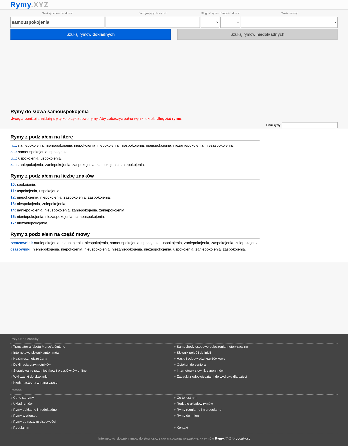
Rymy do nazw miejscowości (34, 421)
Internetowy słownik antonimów (36, 352)
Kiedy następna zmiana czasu (35, 382)
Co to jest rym (187, 397)
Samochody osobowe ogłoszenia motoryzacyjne (212, 346)
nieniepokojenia (59, 145)
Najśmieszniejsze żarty (30, 358)
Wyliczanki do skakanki (30, 376)
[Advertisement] (174, 73)
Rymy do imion (188, 415)
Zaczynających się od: (152, 13)
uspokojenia (28, 158)
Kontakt (182, 427)
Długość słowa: (230, 13)
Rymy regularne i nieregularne (199, 409)
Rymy (20, 5)
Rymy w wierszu (25, 415)
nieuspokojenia (158, 145)
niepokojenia (84, 145)
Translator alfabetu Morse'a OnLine (39, 346)
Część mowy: (289, 13)
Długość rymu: (210, 13)
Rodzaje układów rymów (195, 403)
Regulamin (21, 427)
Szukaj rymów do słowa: (57, 13)
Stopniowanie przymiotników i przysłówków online (49, 370)
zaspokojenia (83, 165)
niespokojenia (132, 145)
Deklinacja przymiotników (31, 364)
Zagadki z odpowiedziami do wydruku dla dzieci (212, 376)
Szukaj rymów (90, 34)
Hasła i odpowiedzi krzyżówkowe (201, 358)
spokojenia (59, 152)
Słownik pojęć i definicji (194, 352)
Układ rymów (22, 403)
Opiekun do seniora (191, 364)
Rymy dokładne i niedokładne (35, 409)
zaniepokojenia (30, 165)
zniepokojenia (132, 165)
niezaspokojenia (219, 145)
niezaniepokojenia (188, 145)
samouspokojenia (32, 152)
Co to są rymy (23, 397)
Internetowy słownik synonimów (200, 370)
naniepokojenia (31, 145)
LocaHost (243, 438)
